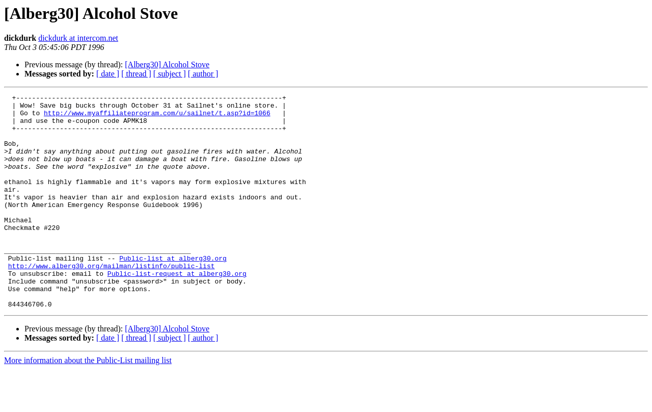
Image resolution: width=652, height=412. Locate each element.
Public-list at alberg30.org (173, 291)
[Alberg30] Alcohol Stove (167, 64)
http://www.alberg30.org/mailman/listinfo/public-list (111, 300)
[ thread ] (136, 73)
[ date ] (107, 73)
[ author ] (203, 73)
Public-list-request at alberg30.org (177, 310)
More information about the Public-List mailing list (88, 403)
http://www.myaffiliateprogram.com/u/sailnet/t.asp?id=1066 (157, 117)
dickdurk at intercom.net (78, 38)
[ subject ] (169, 73)
